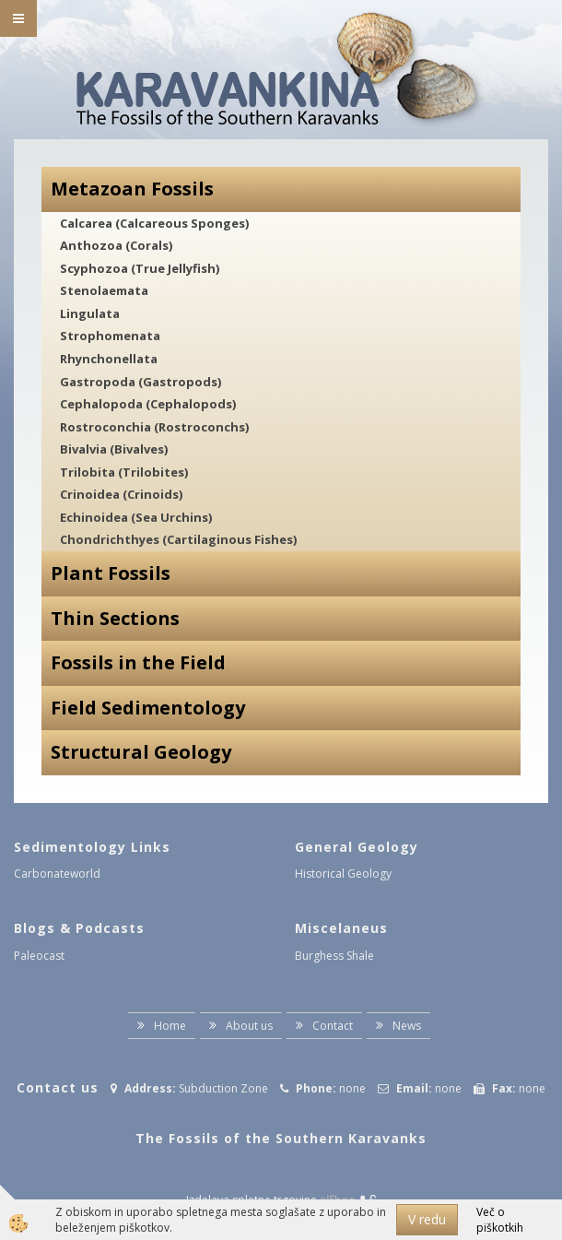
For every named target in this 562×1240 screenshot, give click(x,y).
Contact (332, 1025)
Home (170, 1025)
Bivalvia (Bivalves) (114, 449)
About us (249, 1025)
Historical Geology (343, 873)
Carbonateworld (57, 873)
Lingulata (90, 313)
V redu (427, 1219)
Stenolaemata (104, 290)
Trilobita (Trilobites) (124, 472)
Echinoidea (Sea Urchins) (136, 517)
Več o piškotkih (499, 1219)
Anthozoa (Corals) (116, 245)
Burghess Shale (334, 955)
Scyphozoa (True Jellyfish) (139, 268)
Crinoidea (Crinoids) (121, 494)
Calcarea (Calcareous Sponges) (154, 223)
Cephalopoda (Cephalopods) (148, 404)
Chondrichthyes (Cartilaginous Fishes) (178, 539)
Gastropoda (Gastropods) (140, 381)
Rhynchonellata (109, 358)
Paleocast (39, 955)
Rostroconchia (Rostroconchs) (154, 427)
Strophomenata (110, 335)
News (406, 1025)
